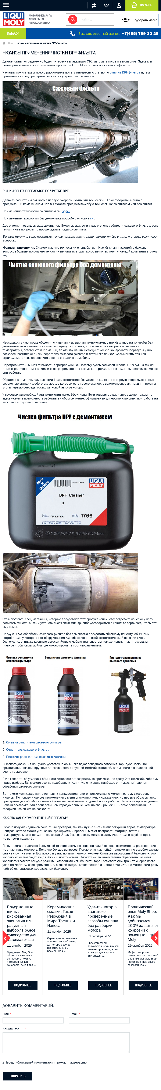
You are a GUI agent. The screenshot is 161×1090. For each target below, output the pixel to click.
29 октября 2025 (140, 945)
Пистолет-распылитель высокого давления (36, 757)
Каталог (13, 33)
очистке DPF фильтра (125, 72)
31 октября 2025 (99, 936)
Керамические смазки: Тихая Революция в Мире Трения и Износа (61, 916)
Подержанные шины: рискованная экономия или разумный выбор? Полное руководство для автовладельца (21, 923)
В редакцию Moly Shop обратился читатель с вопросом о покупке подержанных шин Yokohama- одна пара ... (21, 959)
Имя (7, 1014)
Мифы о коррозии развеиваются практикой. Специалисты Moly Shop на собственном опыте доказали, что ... (143, 959)
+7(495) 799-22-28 (140, 33)
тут (92, 218)
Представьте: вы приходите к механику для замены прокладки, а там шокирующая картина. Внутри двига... (103, 949)
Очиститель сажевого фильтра (27, 749)
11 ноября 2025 (59, 931)
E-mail (74, 1014)
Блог (11, 43)
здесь (66, 211)
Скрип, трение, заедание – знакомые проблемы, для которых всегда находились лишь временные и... (62, 945)
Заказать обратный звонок (99, 34)
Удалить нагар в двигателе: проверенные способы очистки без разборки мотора (102, 918)
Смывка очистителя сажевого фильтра (33, 742)
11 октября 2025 (19, 945)
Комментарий (14, 1029)
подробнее (22, 985)
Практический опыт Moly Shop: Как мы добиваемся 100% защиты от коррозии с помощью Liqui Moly (143, 923)
